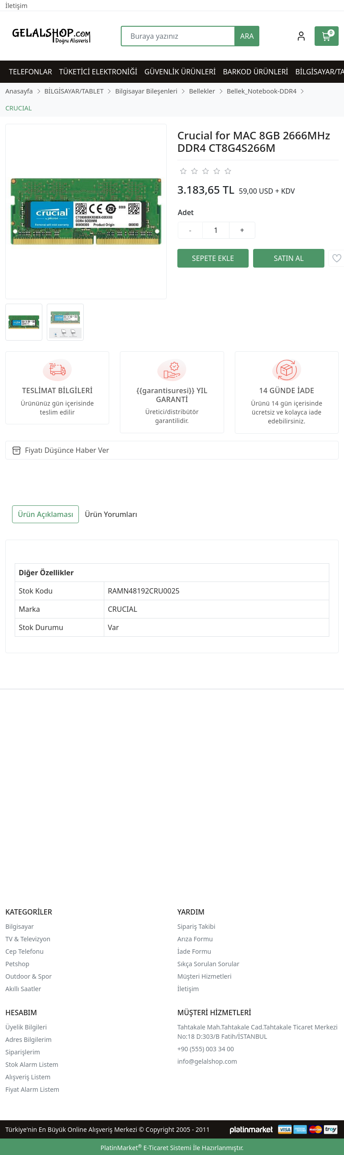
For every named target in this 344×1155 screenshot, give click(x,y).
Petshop (17, 964)
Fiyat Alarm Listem (32, 1089)
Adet (186, 212)
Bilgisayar (19, 926)
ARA (247, 36)
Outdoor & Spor (28, 976)
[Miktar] (216, 230)
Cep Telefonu (24, 951)
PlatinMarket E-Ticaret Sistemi (145, 1147)
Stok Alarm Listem (31, 1064)
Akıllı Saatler (23, 988)
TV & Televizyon (27, 939)
